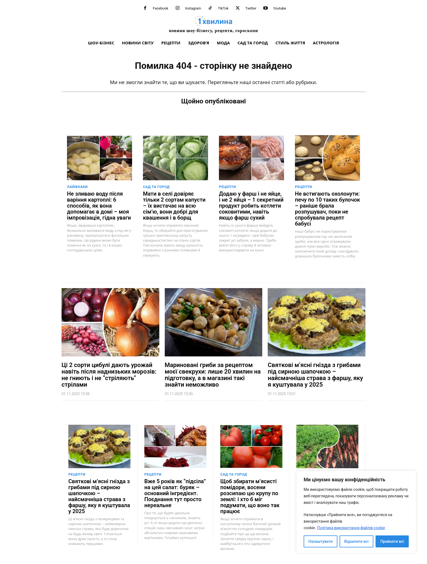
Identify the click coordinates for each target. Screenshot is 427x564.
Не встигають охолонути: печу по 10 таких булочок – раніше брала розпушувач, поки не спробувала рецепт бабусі (327, 208)
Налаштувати (321, 541)
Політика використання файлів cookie (351, 528)
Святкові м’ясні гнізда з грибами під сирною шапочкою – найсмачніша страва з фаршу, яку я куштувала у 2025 (315, 374)
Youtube (279, 8)
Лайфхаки (77, 187)
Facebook (160, 8)
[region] (356, 512)
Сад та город (156, 187)
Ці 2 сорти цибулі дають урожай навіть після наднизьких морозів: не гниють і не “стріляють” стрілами (109, 374)
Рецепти (227, 187)
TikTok (223, 8)
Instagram (193, 8)
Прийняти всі (392, 541)
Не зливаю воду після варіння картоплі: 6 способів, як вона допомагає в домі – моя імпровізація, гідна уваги (99, 205)
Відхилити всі (356, 541)
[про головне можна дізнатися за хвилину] (213, 24)
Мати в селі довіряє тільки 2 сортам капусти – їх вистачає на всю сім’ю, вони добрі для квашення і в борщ (174, 205)
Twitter (250, 8)
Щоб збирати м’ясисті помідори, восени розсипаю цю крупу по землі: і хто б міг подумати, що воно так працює (249, 496)
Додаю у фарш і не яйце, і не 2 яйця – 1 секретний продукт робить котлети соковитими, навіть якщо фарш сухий (251, 205)
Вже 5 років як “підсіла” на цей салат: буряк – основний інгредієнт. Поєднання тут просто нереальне (175, 493)
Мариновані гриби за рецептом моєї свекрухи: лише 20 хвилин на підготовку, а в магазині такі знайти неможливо (213, 374)
